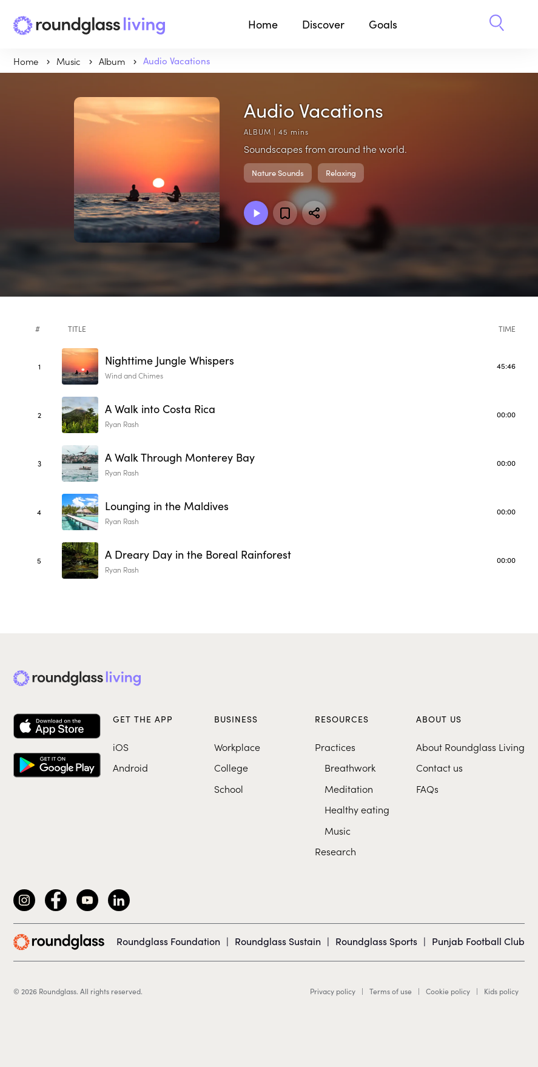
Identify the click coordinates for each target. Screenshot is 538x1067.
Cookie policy (448, 991)
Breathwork (349, 767)
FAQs (427, 788)
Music (337, 830)
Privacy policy (332, 991)
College (231, 767)
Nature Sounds (278, 172)
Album (113, 61)
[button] (496, 24)
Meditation (348, 788)
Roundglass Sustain (278, 941)
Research (335, 851)
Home (263, 24)
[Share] (314, 213)
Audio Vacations (176, 61)
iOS (121, 746)
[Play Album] (256, 213)
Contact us (439, 767)
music (69, 61)
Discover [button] (323, 24)
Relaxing (341, 172)
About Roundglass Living (470, 746)
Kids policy (501, 991)
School (228, 788)
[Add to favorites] (285, 213)
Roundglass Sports (376, 941)
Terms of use (390, 991)
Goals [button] (383, 24)
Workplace (237, 746)
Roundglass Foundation (168, 941)
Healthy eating (356, 809)
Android (130, 767)
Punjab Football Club (478, 941)
